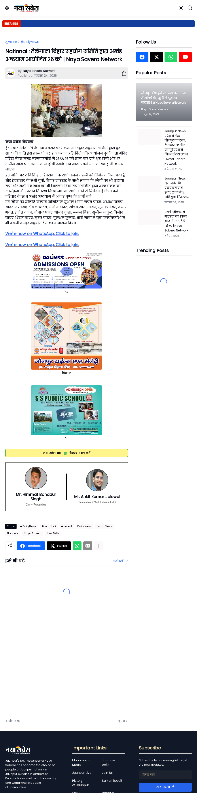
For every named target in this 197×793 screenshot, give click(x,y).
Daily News (84, 526)
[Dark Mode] (181, 8)
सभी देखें (118, 561)
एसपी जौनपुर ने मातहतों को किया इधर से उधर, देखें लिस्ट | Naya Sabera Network (176, 221)
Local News (104, 526)
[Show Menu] (7, 8)
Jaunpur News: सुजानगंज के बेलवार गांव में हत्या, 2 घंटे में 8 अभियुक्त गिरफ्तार (177, 187)
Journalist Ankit (109, 762)
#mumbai (49, 526)
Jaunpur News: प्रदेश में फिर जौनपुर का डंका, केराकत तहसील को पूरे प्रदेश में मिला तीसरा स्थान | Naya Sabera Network (176, 147)
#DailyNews (30, 42)
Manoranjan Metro (81, 762)
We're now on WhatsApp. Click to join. (42, 233)
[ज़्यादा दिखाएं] (98, 545)
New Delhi (53, 533)
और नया (14, 721)
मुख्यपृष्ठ (11, 42)
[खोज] (190, 8)
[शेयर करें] (122, 73)
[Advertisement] (49, 665)
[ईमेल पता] (165, 774)
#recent (66, 526)
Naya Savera (33, 533)
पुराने (121, 721)
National (13, 533)
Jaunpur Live (81, 772)
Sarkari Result (112, 780)
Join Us (107, 772)
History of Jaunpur (80, 782)
